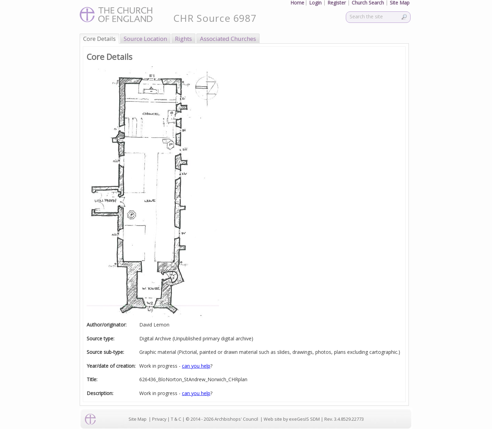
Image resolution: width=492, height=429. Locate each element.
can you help (196, 366)
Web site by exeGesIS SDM (292, 419)
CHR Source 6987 (215, 18)
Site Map (138, 419)
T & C (176, 419)
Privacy (159, 419)
